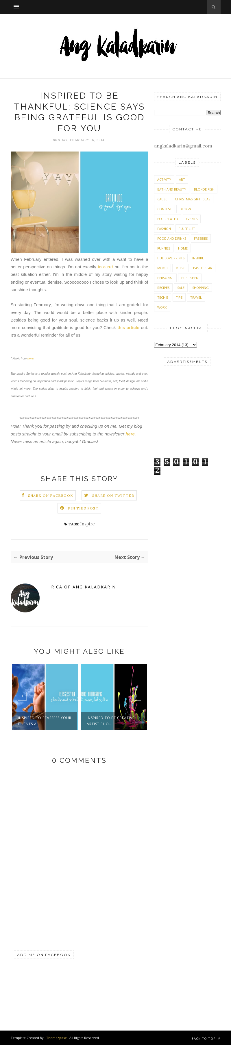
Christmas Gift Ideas (192, 199)
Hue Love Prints (170, 258)
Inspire (87, 524)
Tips (179, 297)
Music (180, 268)
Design (185, 209)
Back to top (206, 1038)
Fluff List (187, 228)
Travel (196, 297)
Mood (162, 268)
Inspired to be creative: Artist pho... (111, 720)
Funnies (163, 248)
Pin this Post (83, 508)
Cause (162, 199)
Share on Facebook (50, 495)
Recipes (163, 287)
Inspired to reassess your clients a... (44, 720)
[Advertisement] (187, 410)
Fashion (164, 228)
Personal (165, 278)
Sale (180, 287)
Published (189, 278)
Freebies (201, 238)
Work (162, 307)
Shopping (200, 287)
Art (182, 179)
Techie (162, 297)
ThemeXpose (56, 1037)
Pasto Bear (202, 268)
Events (191, 219)
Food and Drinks (171, 238)
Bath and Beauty (171, 189)
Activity (164, 179)
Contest (164, 209)
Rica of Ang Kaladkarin (83, 587)
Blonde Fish (204, 189)
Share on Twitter (113, 495)
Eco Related (167, 219)
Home (183, 248)
